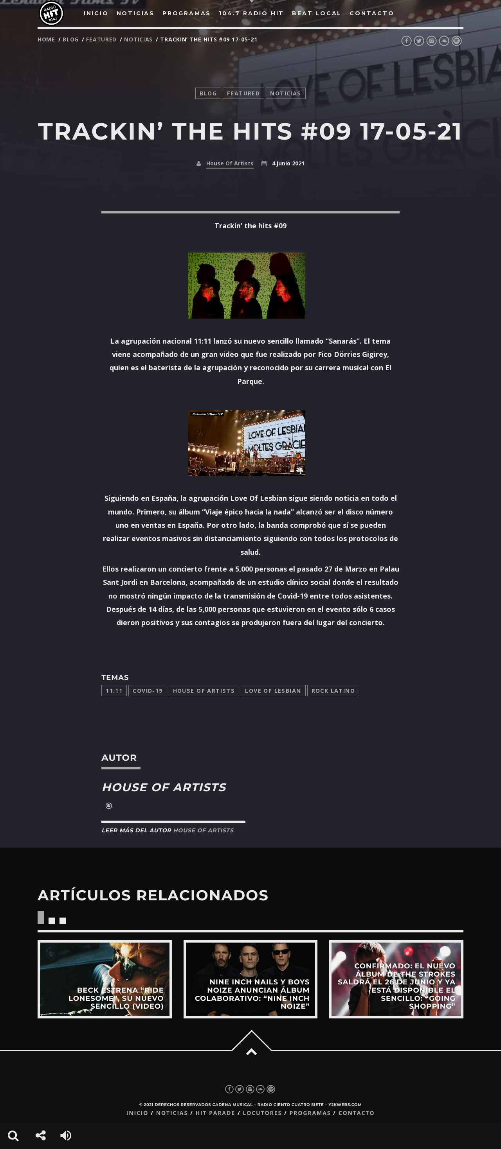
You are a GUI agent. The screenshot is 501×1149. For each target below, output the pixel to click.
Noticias (172, 1113)
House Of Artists (230, 163)
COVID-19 (147, 690)
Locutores (262, 1113)
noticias (138, 39)
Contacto (357, 1113)
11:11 (114, 690)
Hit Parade (215, 1113)
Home (46, 39)
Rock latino (333, 690)
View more (105, 979)
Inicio (137, 1113)
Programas (310, 1113)
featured (101, 39)
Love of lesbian (273, 690)
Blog (71, 39)
